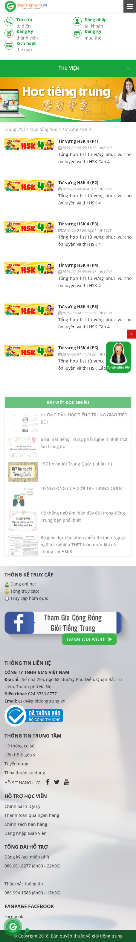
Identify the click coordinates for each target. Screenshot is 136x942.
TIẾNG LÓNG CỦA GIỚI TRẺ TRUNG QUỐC (82, 491)
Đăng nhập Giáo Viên (25, 833)
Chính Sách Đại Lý (22, 806)
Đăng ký (40, 35)
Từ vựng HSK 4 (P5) (78, 306)
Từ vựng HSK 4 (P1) (78, 141)
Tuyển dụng (16, 764)
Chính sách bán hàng (25, 824)
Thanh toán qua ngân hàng (31, 815)
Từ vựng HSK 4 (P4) (78, 265)
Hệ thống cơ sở (19, 746)
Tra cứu (40, 23)
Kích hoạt (40, 46)
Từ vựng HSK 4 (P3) (78, 224)
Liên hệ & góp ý (19, 755)
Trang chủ (14, 129)
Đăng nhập (108, 23)
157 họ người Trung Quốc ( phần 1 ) (76, 466)
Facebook (13, 916)
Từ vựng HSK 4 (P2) (78, 182)
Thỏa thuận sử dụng (24, 773)
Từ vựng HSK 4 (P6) (78, 348)
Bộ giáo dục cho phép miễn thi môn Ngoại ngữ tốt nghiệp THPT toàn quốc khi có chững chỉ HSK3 (83, 547)
